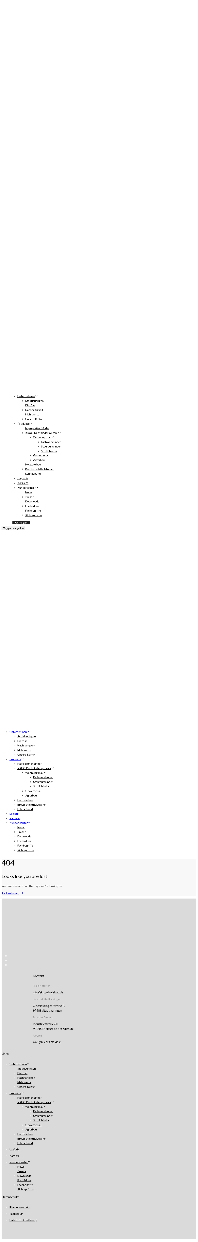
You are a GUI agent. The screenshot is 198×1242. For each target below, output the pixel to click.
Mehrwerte (32, 414)
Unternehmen (27, 396)
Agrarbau (39, 460)
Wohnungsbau (43, 437)
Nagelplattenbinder (37, 428)
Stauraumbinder (51, 446)
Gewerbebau (41, 455)
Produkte (25, 423)
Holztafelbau (33, 464)
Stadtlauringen (34, 400)
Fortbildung (32, 506)
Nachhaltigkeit (34, 409)
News (28, 492)
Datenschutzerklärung (23, 1220)
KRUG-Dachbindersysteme (43, 432)
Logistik (22, 478)
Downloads (32, 501)
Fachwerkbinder (51, 442)
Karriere (22, 483)
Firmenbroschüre (19, 1207)
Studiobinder (49, 451)
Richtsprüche (33, 515)
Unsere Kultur (34, 419)
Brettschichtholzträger (39, 469)
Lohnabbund (33, 473)
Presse (29, 497)
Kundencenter (28, 487)
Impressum (16, 1213)
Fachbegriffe (33, 510)
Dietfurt (30, 405)
